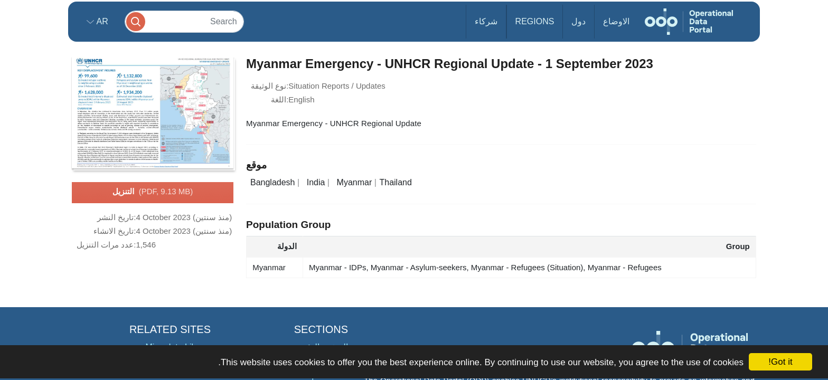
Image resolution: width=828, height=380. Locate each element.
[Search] (184, 21)
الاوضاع (616, 21)
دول (578, 21)
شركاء (486, 21)
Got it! (780, 362)
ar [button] (101, 21)
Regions (534, 21)
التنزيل (152, 192)
